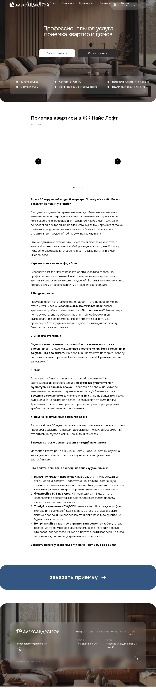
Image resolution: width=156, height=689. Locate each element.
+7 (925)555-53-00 (86, 646)
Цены (42, 3)
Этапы (53, 3)
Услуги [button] (30, 3)
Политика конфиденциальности (31, 664)
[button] (57, 53)
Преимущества (108, 3)
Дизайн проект (87, 3)
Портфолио (68, 3)
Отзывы (125, 3)
